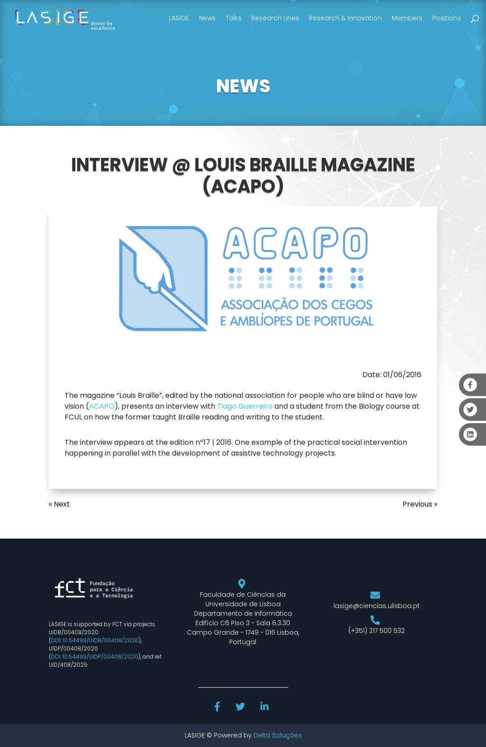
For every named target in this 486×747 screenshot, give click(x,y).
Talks (233, 18)
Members (407, 18)
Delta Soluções (278, 735)
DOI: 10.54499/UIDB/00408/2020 (95, 640)
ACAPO (102, 406)
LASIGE (179, 18)
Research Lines (275, 18)
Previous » (420, 504)
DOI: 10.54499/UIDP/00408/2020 (94, 656)
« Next (59, 504)
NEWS (243, 86)
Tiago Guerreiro (245, 406)
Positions (446, 18)
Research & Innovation (345, 18)
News (207, 18)
